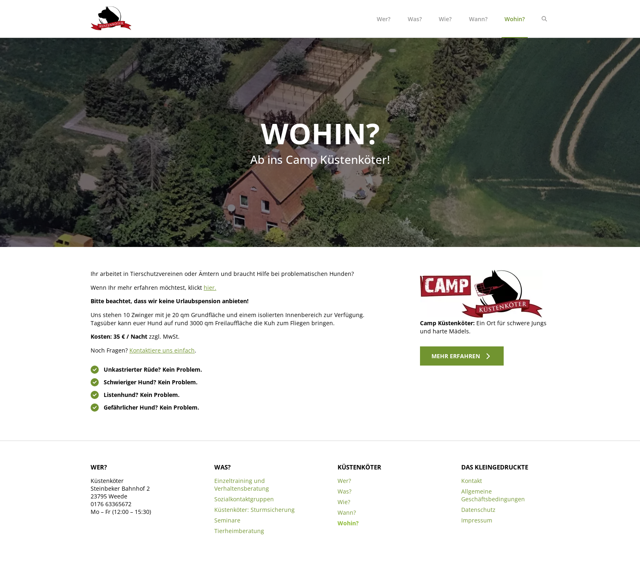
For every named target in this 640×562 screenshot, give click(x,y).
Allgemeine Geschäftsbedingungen (493, 495)
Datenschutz (478, 510)
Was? (415, 19)
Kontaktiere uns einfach (162, 350)
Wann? (478, 19)
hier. (210, 287)
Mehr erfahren (455, 356)
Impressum (476, 520)
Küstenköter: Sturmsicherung (254, 510)
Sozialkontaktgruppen (244, 499)
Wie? (445, 19)
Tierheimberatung (239, 531)
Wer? (384, 19)
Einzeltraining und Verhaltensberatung (241, 484)
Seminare (227, 520)
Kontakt (471, 481)
